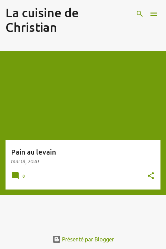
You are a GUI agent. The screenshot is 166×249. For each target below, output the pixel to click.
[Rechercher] (140, 14)
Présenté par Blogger (83, 239)
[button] (151, 176)
